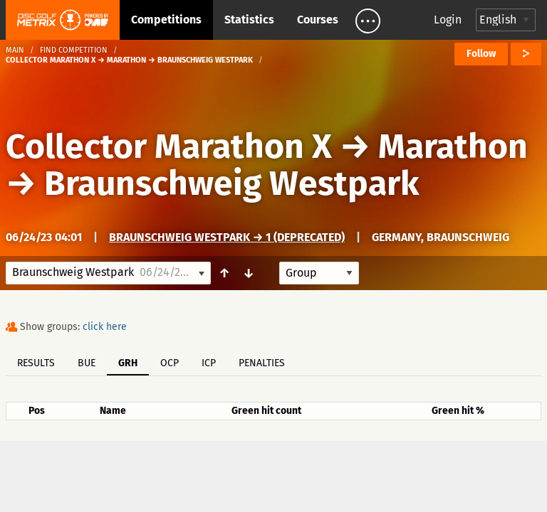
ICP (209, 363)
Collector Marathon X (169, 146)
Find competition (74, 50)
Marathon (453, 146)
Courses (317, 19)
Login (448, 19)
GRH (127, 363)
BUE (86, 363)
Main (15, 50)
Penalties (262, 363)
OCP (169, 363)
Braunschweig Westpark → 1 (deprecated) (227, 237)
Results (36, 363)
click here (105, 327)
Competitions (166, 19)
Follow (481, 54)
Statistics (249, 19)
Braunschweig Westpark (232, 183)
